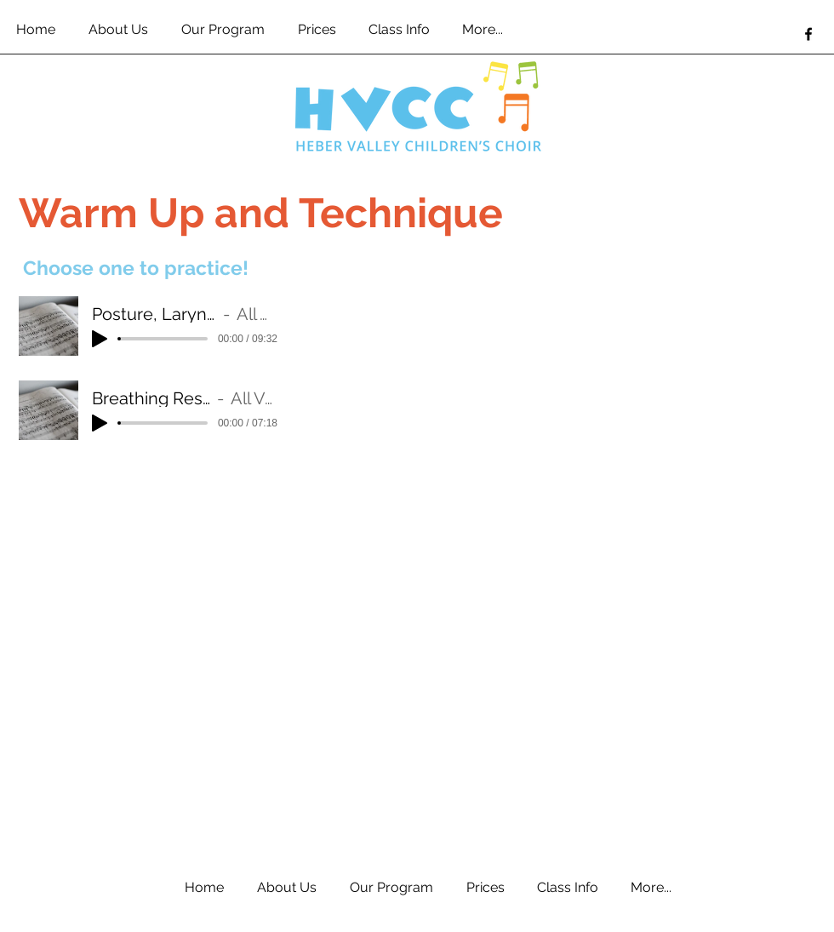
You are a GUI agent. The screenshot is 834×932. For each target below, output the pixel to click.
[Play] (99, 338)
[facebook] (808, 34)
